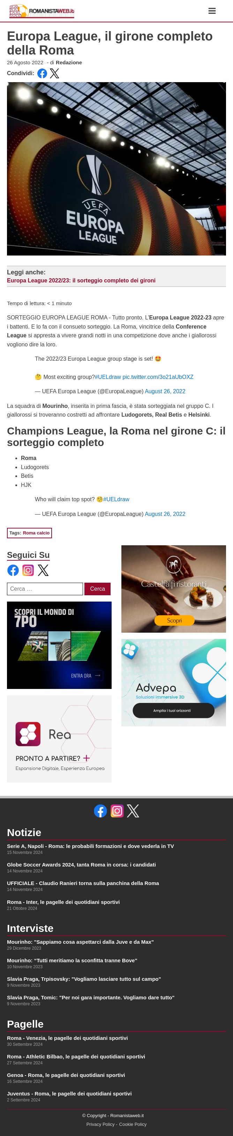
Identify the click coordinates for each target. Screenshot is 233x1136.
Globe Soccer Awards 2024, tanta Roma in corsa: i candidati (81, 865)
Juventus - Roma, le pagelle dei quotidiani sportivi (69, 1094)
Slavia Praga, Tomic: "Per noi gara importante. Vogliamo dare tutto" (90, 997)
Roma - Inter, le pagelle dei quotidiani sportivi (63, 902)
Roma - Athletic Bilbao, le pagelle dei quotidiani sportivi (76, 1056)
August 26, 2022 (165, 391)
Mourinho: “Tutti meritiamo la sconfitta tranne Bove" (72, 960)
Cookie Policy (133, 1124)
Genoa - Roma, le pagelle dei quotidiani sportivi (66, 1075)
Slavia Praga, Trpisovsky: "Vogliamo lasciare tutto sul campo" (84, 979)
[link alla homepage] (42, 11)
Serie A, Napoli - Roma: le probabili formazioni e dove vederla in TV (90, 846)
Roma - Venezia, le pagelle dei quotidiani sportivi (67, 1038)
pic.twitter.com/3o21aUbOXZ (158, 377)
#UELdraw (108, 377)
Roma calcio (36, 532)
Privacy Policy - (102, 1124)
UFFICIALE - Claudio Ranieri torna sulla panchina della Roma (83, 883)
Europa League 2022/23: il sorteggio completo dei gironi (81, 280)
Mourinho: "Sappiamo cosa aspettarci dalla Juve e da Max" (80, 942)
